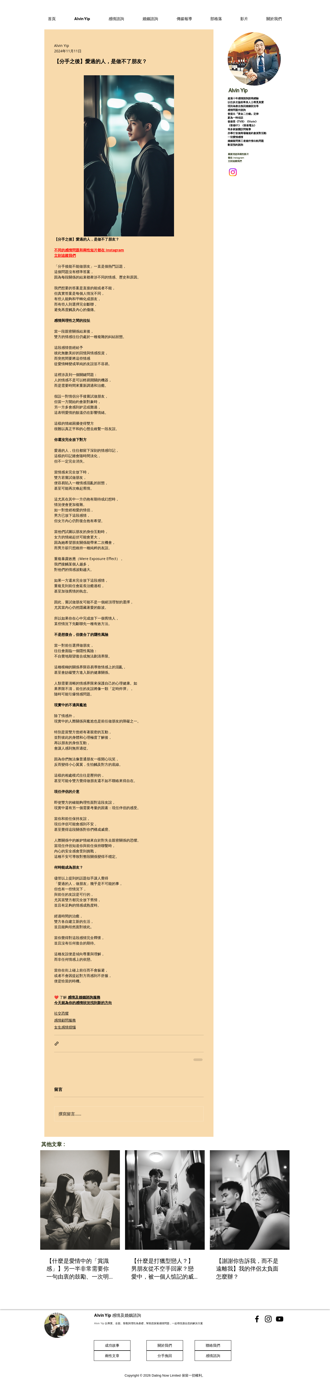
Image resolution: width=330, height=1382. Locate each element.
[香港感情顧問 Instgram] (268, 1318)
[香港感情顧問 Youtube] (279, 1318)
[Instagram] (233, 172)
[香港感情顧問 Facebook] (256, 1318)
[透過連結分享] (56, 1043)
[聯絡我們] (213, 1345)
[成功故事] (112, 1345)
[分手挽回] (164, 1356)
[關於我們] (164, 1345)
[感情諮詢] (213, 1356)
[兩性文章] (112, 1356)
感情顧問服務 (65, 1020)
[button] (116, 18)
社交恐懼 (61, 1013)
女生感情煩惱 (65, 1027)
